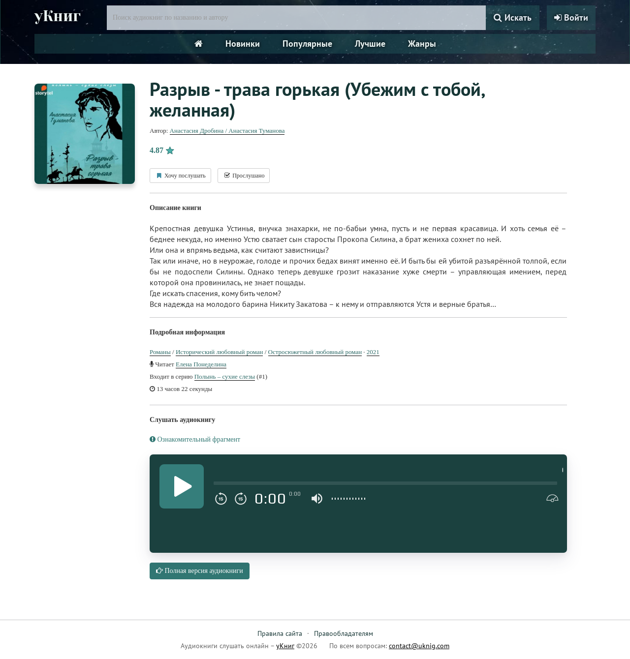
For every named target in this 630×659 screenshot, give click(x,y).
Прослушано (243, 175)
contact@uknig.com (419, 645)
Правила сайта (279, 633)
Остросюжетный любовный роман (315, 352)
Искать (513, 17)
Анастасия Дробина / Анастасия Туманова (227, 130)
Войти (571, 17)
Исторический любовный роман (219, 352)
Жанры (422, 43)
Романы (160, 352)
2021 (373, 352)
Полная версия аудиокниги (199, 570)
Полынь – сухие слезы (224, 376)
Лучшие (370, 43)
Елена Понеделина (201, 364)
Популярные (307, 43)
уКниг (57, 16)
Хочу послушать (180, 175)
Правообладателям (343, 633)
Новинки (242, 43)
